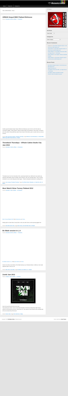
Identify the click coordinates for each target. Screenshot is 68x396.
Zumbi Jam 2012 (8, 274)
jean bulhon (17, 261)
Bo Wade (19, 269)
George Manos (50, 48)
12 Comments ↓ (20, 147)
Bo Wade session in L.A (11, 231)
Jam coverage (8, 182)
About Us (10, 6)
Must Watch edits (28, 225)
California (25, 269)
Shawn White (41, 136)
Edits (7, 269)
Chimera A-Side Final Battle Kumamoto (55, 74)
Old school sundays (11, 136)
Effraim (15, 19)
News (7, 136)
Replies (18, 137)
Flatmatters (32, 182)
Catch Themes (63, 319)
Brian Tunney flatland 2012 (7, 219)
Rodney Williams (51, 51)
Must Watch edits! (9, 225)
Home (4, 6)
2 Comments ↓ (20, 19)
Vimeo (23, 219)
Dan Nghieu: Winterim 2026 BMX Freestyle (55, 72)
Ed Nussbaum (34, 136)
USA (40, 182)
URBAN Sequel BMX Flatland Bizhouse (17, 17)
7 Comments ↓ (20, 232)
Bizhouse (28, 136)
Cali (31, 136)
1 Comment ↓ (18, 276)
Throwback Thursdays (19, 136)
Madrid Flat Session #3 (52, 68)
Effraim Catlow (26, 182)
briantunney (18, 219)
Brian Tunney (20, 225)
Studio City (37, 182)
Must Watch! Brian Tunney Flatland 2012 (17, 188)
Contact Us (17, 6)
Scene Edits (12, 269)
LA (38, 136)
